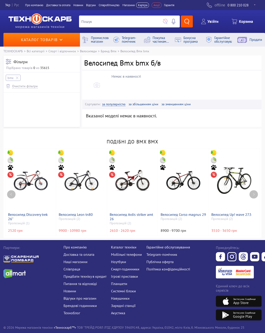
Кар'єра (142, 5)
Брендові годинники (80, 305)
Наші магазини (75, 261)
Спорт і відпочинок (62, 51)
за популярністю (113, 104)
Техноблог (72, 313)
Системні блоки (123, 291)
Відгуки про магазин (80, 298)
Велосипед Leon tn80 (76, 214)
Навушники (120, 298)
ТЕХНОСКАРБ (13, 51)
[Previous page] (11, 194)
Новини (78, 5)
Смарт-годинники (125, 269)
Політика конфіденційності (168, 269)
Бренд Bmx (109, 51)
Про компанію (75, 247)
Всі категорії (36, 51)
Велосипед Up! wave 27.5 (231, 214)
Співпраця (72, 269)
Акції (157, 5)
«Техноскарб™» (65, 327)
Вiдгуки (91, 5)
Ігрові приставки (124, 276)
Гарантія (169, 5)
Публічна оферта (160, 261)
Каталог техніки (123, 247)
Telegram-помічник (161, 254)
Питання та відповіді (80, 283)
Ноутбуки (118, 261)
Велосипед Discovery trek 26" (28, 216)
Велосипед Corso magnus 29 (183, 214)
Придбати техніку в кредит (85, 276)
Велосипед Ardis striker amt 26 (131, 216)
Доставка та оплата (58, 5)
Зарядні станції (123, 305)
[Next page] (253, 194)
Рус (16, 5)
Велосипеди (88, 51)
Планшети (119, 283)
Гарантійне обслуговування (168, 247)
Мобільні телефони (126, 254)
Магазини (128, 5)
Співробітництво (109, 5)
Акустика (118, 313)
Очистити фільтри (25, 86)
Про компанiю (34, 5)
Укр (7, 5)
